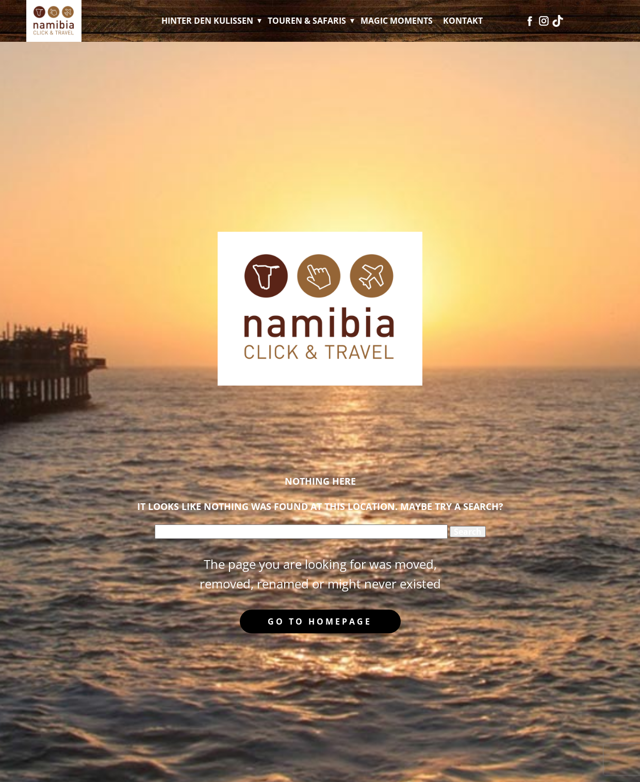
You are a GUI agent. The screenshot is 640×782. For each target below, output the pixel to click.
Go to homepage (320, 621)
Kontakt (463, 20)
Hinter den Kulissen (207, 20)
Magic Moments (396, 20)
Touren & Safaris (307, 20)
